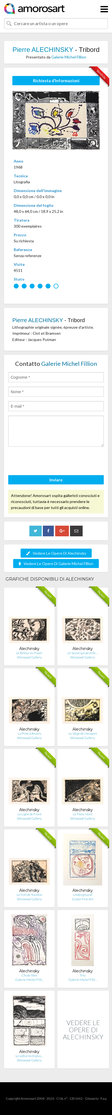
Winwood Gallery (29, 657)
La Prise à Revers (29, 733)
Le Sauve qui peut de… (83, 653)
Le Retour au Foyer (29, 653)
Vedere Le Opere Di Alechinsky (56, 553)
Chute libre (29, 975)
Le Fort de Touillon (29, 895)
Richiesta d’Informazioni (56, 80)
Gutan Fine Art (82, 899)
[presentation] (50, 461)
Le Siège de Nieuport (83, 733)
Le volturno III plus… (29, 1056)
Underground (82, 895)
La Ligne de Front (29, 814)
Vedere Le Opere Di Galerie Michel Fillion (56, 563)
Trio (82, 975)
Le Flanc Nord (82, 814)
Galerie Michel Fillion (68, 57)
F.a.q (103, 1098)
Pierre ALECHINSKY (42, 49)
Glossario (91, 1098)
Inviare (56, 479)
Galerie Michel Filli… (29, 980)
